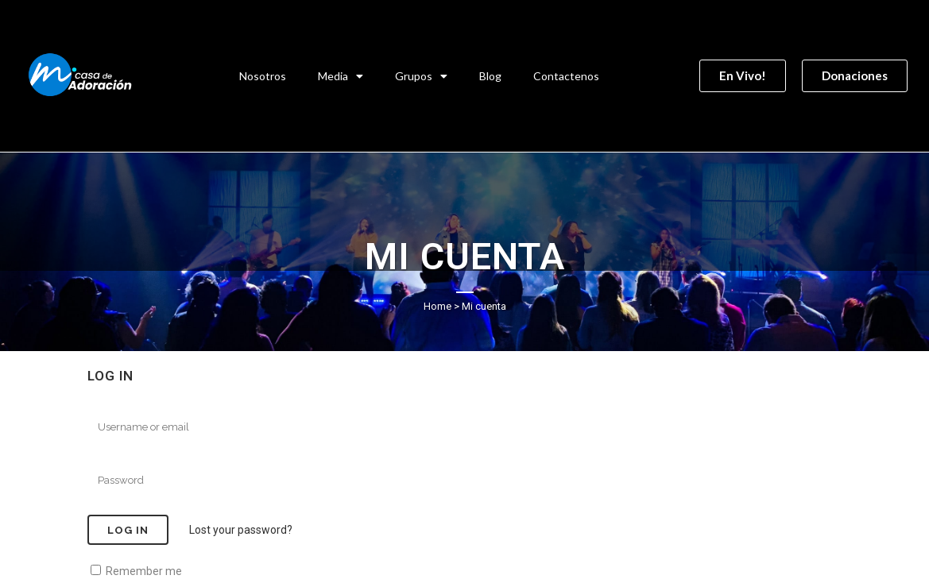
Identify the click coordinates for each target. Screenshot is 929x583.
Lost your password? (240, 529)
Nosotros (262, 76)
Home (437, 306)
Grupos (421, 76)
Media (340, 76)
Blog (490, 76)
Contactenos (566, 76)
